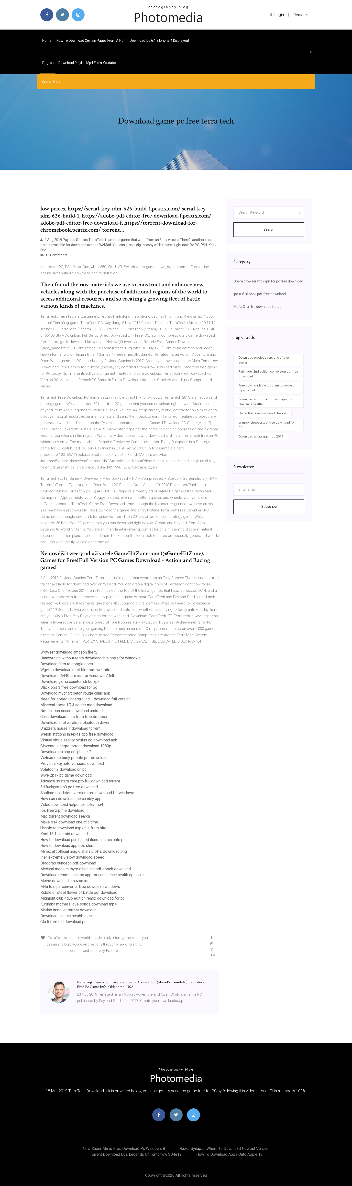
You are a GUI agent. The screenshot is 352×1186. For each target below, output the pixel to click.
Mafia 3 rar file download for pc (257, 307)
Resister (300, 14)
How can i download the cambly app (70, 798)
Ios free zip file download (62, 810)
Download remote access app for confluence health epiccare (92, 875)
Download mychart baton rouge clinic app (75, 693)
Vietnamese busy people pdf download (74, 757)
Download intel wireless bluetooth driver (75, 722)
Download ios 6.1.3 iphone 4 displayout (159, 40)
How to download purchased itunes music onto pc (82, 839)
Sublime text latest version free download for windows (87, 793)
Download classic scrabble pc (66, 916)
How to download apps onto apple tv (229, 1154)
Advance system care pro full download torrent (80, 781)
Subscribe (269, 507)
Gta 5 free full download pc (63, 921)
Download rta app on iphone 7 (65, 751)
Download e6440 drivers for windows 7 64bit (79, 675)
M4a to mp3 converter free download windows (80, 886)
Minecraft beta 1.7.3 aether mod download (76, 705)
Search (269, 229)
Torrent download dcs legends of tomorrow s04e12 (136, 1154)
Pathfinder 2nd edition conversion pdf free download (268, 374)
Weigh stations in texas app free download (76, 734)
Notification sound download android (71, 710)
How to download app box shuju (67, 845)
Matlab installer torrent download (68, 910)
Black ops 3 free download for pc (68, 687)
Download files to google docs (66, 664)
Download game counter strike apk (69, 681)
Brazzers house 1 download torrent (70, 728)
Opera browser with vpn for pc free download (268, 281)
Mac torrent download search (65, 816)
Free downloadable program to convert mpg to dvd (266, 388)
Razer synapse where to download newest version (224, 1148)
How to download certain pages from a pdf (90, 40)
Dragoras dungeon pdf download (68, 863)
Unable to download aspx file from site (73, 828)
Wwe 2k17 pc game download (66, 775)
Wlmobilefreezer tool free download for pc (267, 425)
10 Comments (53, 255)
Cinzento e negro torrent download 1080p (75, 746)
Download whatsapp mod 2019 (261, 436)
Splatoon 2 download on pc (63, 769)
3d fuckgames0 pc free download (69, 787)
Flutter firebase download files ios (262, 413)
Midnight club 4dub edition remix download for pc (82, 898)
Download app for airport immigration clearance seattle (265, 401)
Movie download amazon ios (64, 880)
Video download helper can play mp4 (71, 804)
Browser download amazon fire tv (69, 652)
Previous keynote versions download (72, 763)
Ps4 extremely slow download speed (72, 857)
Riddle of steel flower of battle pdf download (78, 892)
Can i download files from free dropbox (73, 716)
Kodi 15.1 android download (64, 834)
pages (48, 63)
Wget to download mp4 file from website (75, 669)
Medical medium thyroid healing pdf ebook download (85, 869)
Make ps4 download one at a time (69, 822)
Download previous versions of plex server (264, 360)
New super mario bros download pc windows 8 (124, 1148)
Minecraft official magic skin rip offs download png (83, 851)
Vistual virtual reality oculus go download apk (78, 740)
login (277, 14)
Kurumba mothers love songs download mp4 (78, 904)
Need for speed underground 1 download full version (85, 699)
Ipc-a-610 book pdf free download (259, 294)
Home (47, 40)
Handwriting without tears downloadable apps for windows (90, 658)
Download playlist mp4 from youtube (87, 63)
